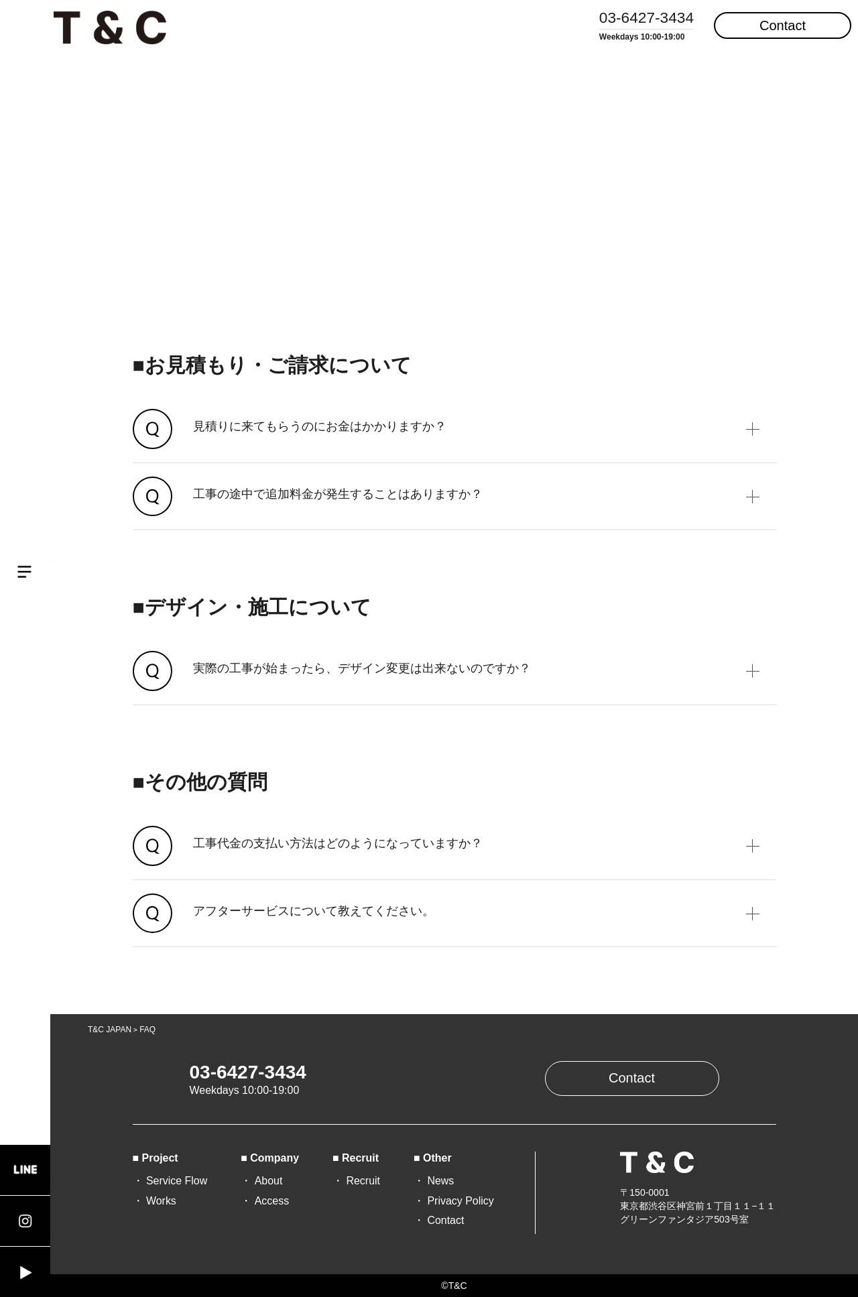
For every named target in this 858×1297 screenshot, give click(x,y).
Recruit (363, 1180)
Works (161, 1201)
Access (272, 1201)
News (440, 1180)
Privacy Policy (460, 1201)
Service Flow (176, 1180)
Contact (782, 25)
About (269, 1180)
